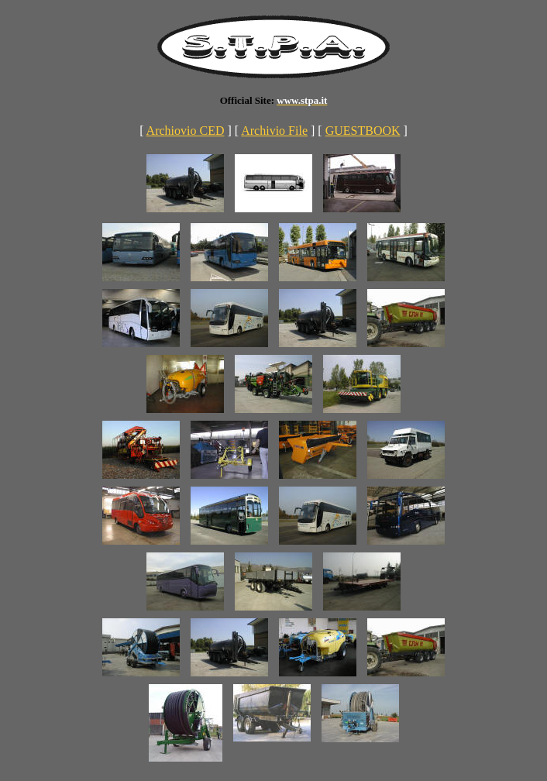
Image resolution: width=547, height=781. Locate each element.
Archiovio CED (185, 130)
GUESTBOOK (363, 130)
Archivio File (274, 130)
